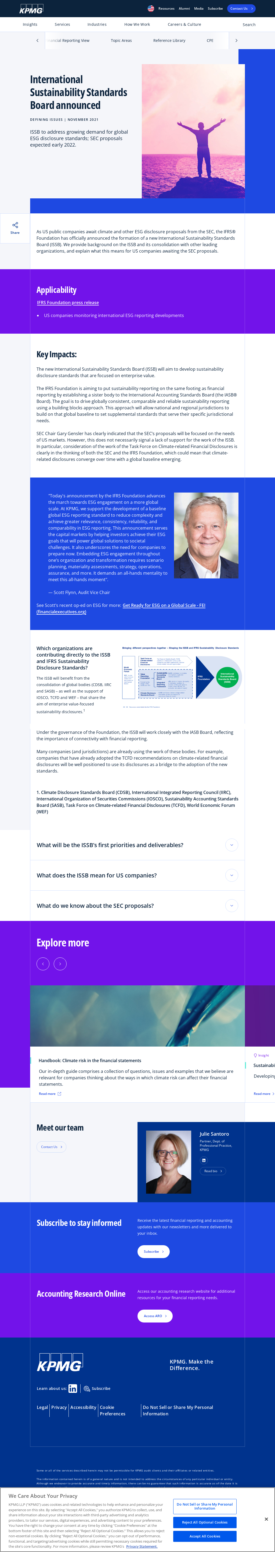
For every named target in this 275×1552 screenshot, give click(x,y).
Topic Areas (121, 40)
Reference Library (169, 40)
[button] (151, 8)
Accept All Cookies (205, 1536)
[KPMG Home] (31, 8)
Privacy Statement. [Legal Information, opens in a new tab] (142, 1546)
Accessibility (83, 1407)
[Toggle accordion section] (231, 845)
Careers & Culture (184, 24)
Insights (30, 24)
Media (199, 8)
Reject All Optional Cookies (205, 1522)
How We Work (137, 24)
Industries (97, 24)
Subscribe (215, 8)
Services (62, 24)
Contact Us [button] (49, 1147)
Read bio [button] (210, 1171)
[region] (137, 1519)
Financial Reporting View (67, 40)
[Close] (266, 1519)
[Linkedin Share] (72, 1388)
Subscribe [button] (151, 1251)
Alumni (184, 8)
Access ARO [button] (153, 1316)
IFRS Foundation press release (68, 302)
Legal (42, 1407)
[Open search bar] (246, 25)
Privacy (59, 1407)
